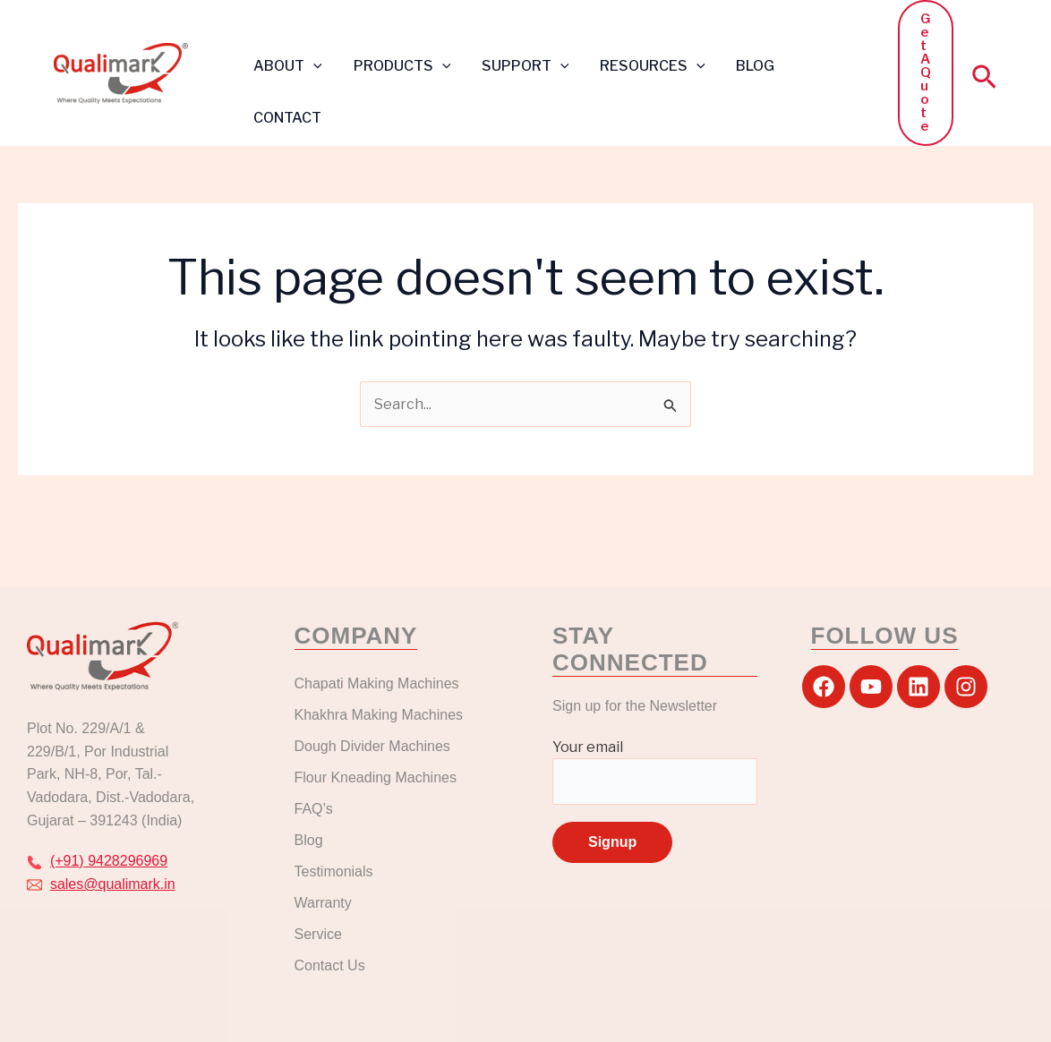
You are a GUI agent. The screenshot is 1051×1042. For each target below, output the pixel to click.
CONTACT (286, 118)
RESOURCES (644, 65)
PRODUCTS (399, 65)
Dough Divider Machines (372, 746)
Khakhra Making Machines (379, 714)
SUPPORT (519, 65)
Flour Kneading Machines (376, 777)
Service (318, 934)
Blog (309, 840)
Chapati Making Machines (379, 683)
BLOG (744, 65)
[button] (312, 66)
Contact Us (330, 965)
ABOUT (286, 65)
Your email (654, 772)
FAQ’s (314, 808)
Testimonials (334, 871)
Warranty (323, 902)
